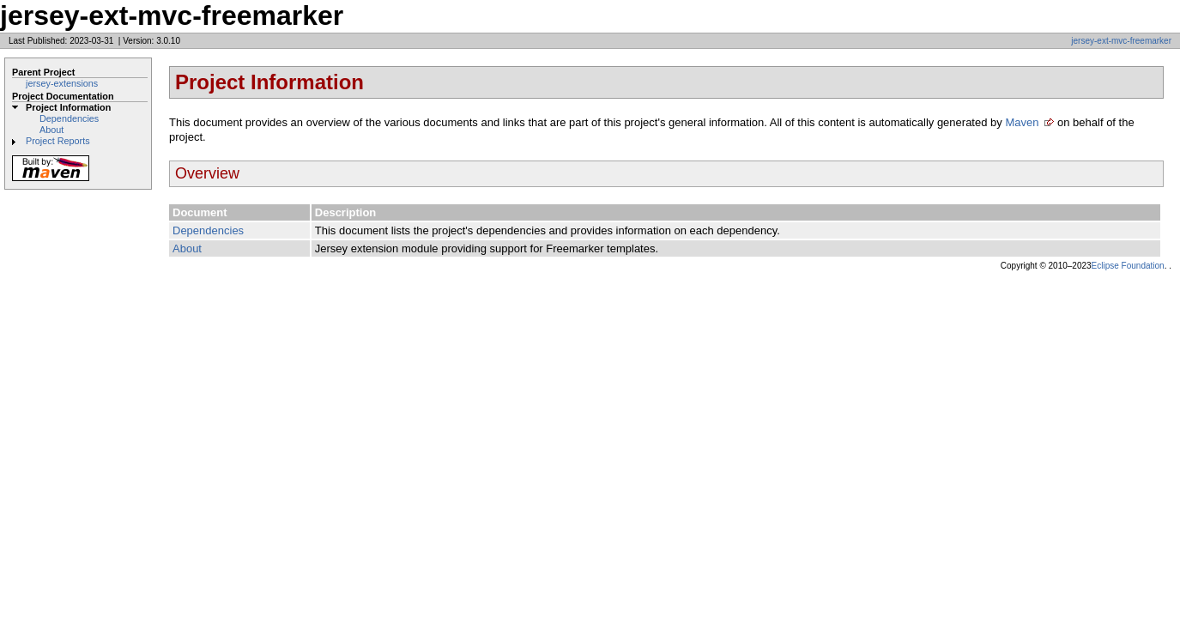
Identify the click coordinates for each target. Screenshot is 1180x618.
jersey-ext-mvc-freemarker (1121, 40)
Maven (1021, 122)
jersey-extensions (62, 83)
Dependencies (69, 118)
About (51, 129)
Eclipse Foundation (1128, 265)
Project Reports (58, 141)
